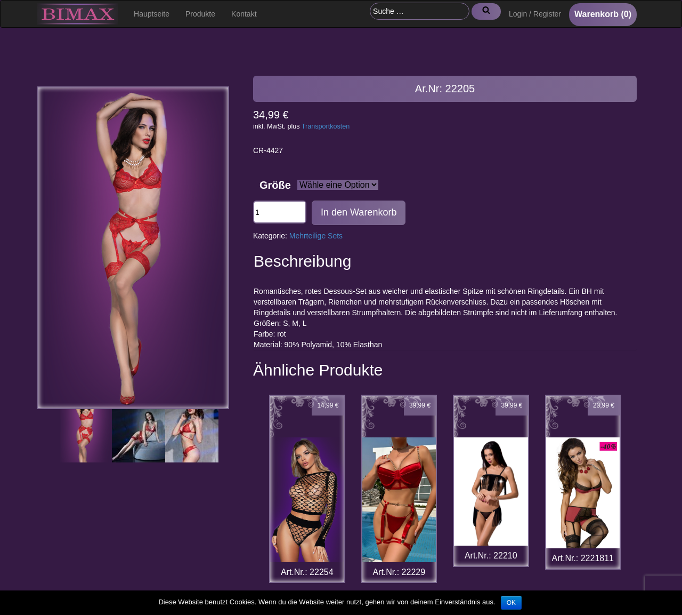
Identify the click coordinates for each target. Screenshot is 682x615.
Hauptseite (151, 14)
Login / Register (535, 14)
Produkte (200, 14)
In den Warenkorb (358, 212)
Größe (275, 185)
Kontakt (243, 14)
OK (511, 602)
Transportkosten (326, 126)
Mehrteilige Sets (316, 235)
